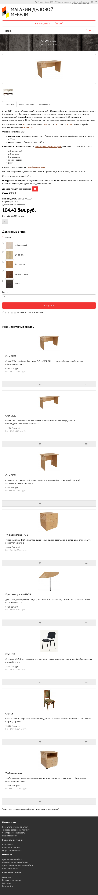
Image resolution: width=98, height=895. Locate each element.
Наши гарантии (9, 835)
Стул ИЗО (10, 654)
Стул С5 (9, 713)
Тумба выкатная (13, 773)
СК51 (24, 124)
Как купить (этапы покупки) (15, 827)
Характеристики (26, 104)
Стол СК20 (10, 356)
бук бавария (13, 264)
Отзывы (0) (44, 104)
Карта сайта (7, 886)
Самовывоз (7, 844)
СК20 (45, 124)
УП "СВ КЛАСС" (25, 198)
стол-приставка (37, 809)
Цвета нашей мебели (12, 859)
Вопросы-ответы (10, 868)
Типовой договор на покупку (15, 829)
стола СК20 (27, 127)
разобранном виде (36, 167)
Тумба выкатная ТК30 (16, 534)
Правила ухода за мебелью (15, 862)
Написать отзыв (35, 312)
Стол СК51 (10, 475)
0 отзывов (21, 312)
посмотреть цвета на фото (48, 146)
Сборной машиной (11, 847)
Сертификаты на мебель (13, 832)
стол (9, 809)
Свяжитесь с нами (11, 872)
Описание (9, 104)
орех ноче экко (15, 274)
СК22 (69, 124)
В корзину (49, 305)
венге (10, 283)
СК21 (57, 124)
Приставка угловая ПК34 (18, 594)
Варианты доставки (12, 840)
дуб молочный (14, 245)
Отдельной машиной (12, 850)
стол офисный (52, 809)
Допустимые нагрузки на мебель (17, 865)
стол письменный (20, 809)
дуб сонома (13, 255)
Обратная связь (9, 883)
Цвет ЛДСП (8, 237)
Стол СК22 (10, 415)
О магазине (7, 877)
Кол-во (5, 292)
